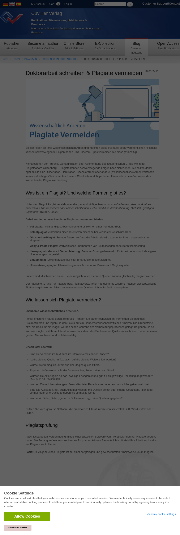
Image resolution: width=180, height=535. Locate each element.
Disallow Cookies (17, 527)
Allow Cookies (27, 516)
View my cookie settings (161, 514)
